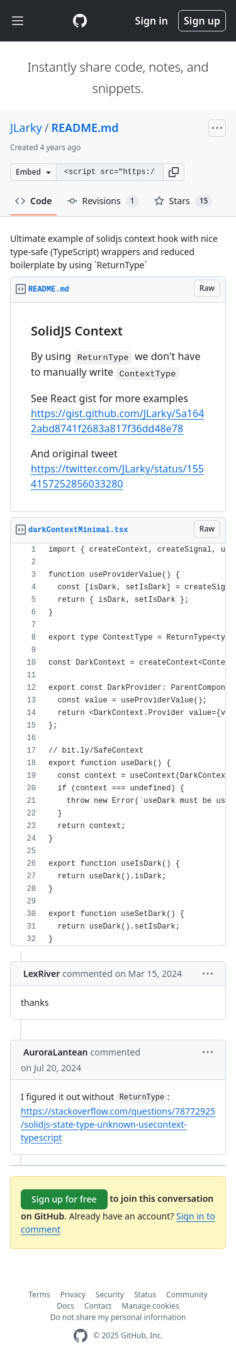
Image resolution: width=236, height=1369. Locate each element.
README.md (84, 127)
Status (145, 1294)
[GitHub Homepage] (80, 1336)
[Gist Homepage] (79, 20)
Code (33, 201)
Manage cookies (150, 1306)
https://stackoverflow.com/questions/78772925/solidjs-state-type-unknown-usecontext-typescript (118, 1124)
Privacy (73, 1294)
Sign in (151, 21)
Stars (183, 201)
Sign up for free (64, 1199)
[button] (173, 172)
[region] (118, 407)
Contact (97, 1306)
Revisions (103, 201)
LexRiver (41, 973)
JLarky (26, 127)
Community (187, 1294)
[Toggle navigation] (17, 21)
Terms (39, 1294)
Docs (65, 1306)
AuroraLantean (55, 1052)
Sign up (202, 21)
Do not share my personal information (118, 1317)
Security (110, 1294)
